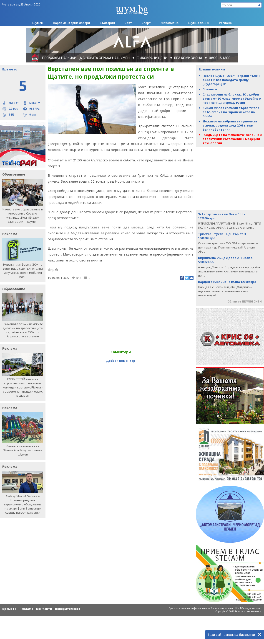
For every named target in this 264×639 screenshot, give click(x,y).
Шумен (37, 23)
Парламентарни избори (71, 23)
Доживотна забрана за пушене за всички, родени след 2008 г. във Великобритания (230, 125)
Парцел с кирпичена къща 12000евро (227, 282)
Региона (225, 23)
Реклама (26, 609)
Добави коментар (120, 361)
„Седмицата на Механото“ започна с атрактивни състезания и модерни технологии (232, 139)
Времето (210, 89)
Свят (128, 23)
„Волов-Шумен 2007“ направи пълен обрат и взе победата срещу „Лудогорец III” (231, 80)
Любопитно (170, 23)
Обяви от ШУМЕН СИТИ (244, 301)
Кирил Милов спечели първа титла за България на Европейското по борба (231, 112)
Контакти (44, 609)
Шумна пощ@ (198, 23)
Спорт (146, 23)
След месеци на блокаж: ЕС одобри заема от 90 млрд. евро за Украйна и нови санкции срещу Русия (232, 98)
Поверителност (67, 609)
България (107, 23)
